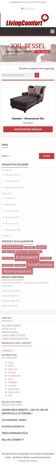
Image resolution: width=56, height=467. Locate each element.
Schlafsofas (11, 217)
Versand (12, 385)
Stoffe (11, 365)
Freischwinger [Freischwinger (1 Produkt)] (35, 251)
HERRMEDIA (7, 350)
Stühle (5, 235)
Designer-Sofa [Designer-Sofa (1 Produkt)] (8, 251)
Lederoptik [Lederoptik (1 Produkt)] (7, 265)
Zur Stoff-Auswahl (38, 2)
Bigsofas (9, 204)
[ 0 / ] (28, 8)
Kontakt (12, 372)
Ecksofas (10, 211)
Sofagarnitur (11, 230)
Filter (46, 156)
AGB (10, 395)
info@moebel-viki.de (19, 2)
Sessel (27, 51)
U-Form (9, 198)
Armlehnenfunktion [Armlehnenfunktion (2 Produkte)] (12, 247)
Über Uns (12, 369)
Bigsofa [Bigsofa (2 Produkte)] (41, 247)
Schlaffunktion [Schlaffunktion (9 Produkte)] (40, 264)
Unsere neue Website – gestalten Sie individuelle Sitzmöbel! (25, 411)
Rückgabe (12, 382)
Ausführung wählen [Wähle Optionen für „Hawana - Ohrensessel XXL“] (28, 129)
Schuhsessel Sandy (11, 290)
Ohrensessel (11, 175)
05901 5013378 (17, 335)
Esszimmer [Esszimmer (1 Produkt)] (22, 251)
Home (9, 51)
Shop (18, 51)
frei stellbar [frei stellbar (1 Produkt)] (7, 258)
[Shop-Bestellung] (20, 75)
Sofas (4, 193)
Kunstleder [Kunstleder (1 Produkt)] (46, 258)
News (10, 379)
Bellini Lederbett (9, 305)
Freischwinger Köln (11, 300)
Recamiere (10, 223)
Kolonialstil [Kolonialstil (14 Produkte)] (27, 257)
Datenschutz (14, 392)
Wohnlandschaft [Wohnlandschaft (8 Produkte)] (17, 271)
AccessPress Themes (28, 460)
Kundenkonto (14, 375)
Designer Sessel (13, 187)
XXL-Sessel (11, 181)
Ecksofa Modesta (10, 295)
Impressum (13, 388)
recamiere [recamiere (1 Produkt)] (20, 265)
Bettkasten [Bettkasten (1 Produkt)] (30, 247)
